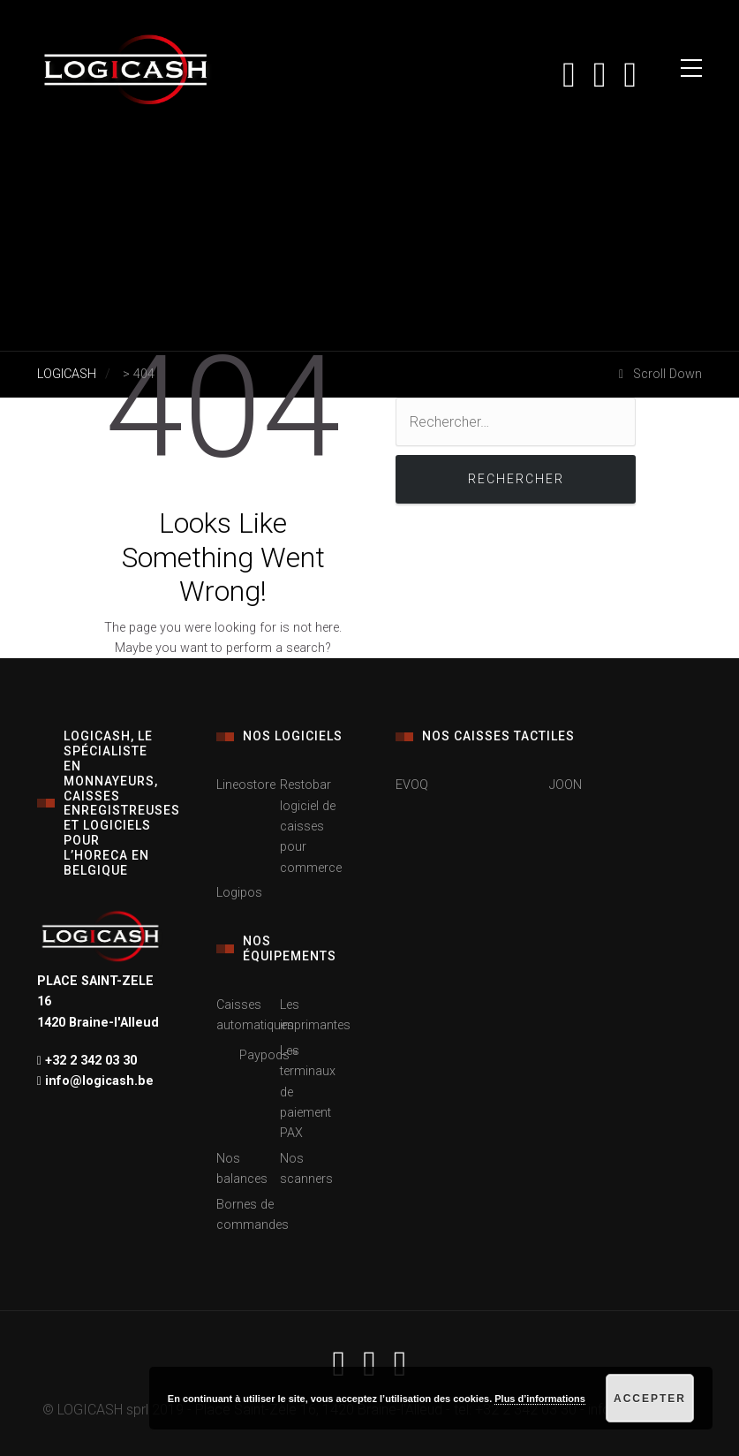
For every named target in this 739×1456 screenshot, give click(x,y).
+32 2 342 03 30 (89, 1060)
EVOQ (412, 784)
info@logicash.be (97, 1080)
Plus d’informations (539, 1398)
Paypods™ (268, 1055)
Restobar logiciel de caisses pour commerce (311, 826)
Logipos (239, 892)
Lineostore (245, 784)
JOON (565, 784)
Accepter (650, 1398)
